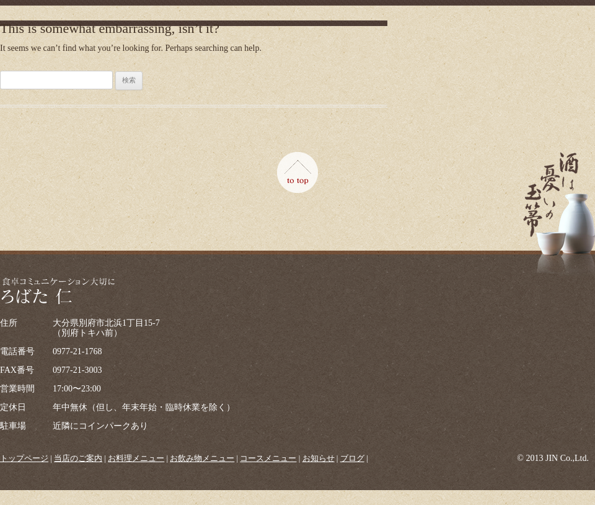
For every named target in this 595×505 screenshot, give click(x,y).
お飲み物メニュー (202, 458)
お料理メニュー (136, 458)
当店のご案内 (78, 458)
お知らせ (318, 458)
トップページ (24, 458)
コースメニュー (268, 458)
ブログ (352, 458)
